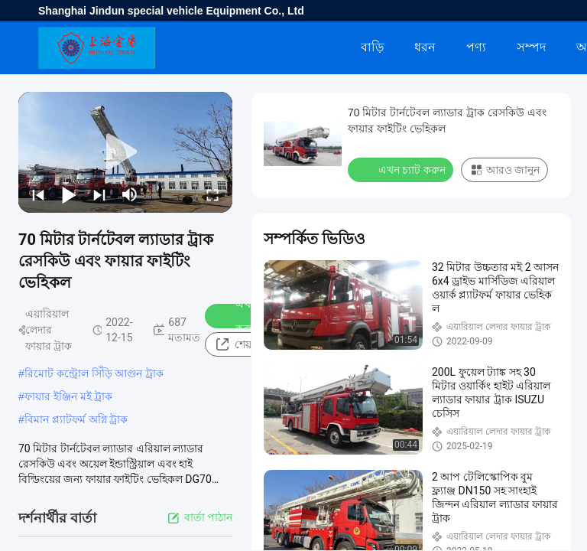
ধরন (425, 47)
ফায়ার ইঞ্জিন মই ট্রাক (68, 396)
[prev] (38, 194)
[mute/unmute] (130, 194)
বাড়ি (372, 47)
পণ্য (476, 47)
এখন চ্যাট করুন (402, 169)
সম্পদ (531, 47)
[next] (99, 194)
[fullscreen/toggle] (212, 194)
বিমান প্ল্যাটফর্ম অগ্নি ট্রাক (76, 419)
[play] (125, 152)
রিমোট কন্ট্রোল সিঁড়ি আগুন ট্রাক (94, 373)
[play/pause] (69, 194)
